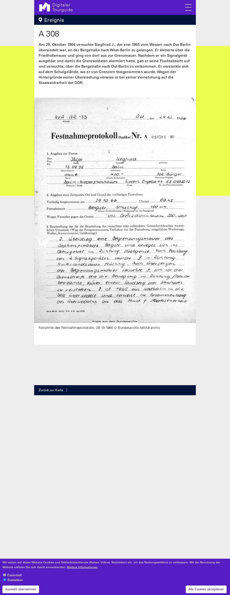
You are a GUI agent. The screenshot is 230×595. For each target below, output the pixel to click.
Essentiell (14, 577)
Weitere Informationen (82, 569)
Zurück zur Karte (51, 390)
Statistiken (15, 582)
